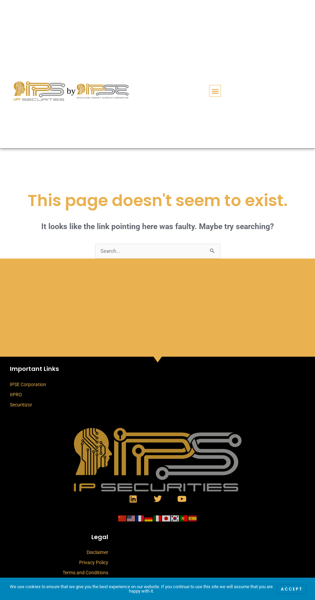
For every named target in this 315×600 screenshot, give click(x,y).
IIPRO (16, 394)
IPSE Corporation (28, 384)
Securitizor (21, 404)
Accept (291, 589)
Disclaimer (97, 552)
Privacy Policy (93, 562)
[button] (215, 91)
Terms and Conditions (85, 572)
